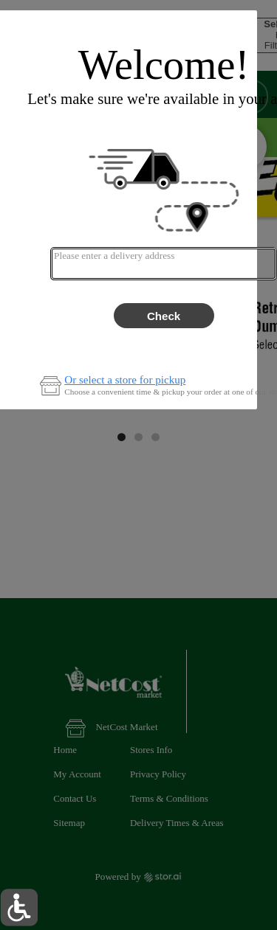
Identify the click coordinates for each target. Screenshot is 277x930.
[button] (19, 907)
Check (163, 316)
